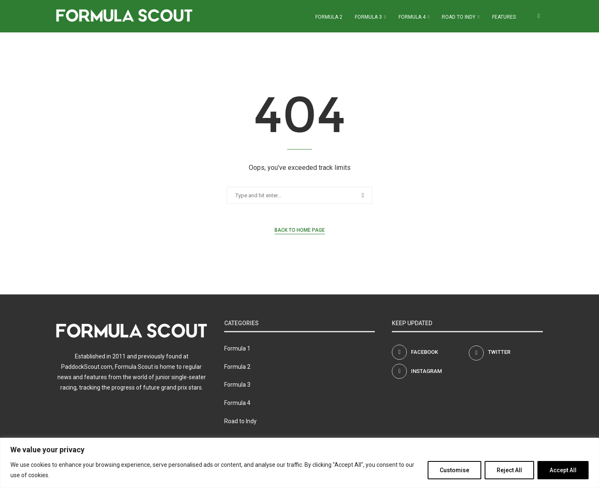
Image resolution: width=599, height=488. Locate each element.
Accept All (563, 470)
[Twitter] (506, 352)
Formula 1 (237, 348)
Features (504, 17)
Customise (454, 470)
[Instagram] (429, 371)
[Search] (539, 17)
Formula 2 (328, 17)
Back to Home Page (300, 230)
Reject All (509, 470)
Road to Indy (458, 17)
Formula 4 (412, 17)
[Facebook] (429, 352)
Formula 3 (368, 17)
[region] (299, 463)
